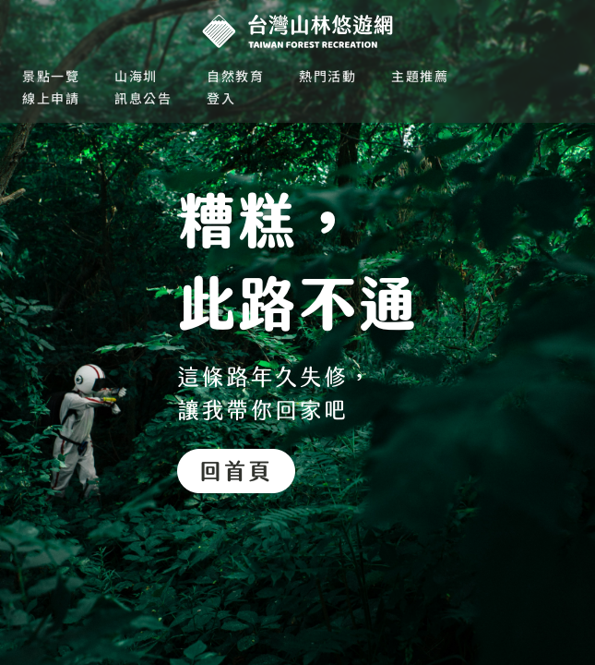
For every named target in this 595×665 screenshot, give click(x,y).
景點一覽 (50, 75)
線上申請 (50, 98)
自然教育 (235, 75)
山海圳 (136, 75)
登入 (221, 98)
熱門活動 (327, 75)
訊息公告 (143, 98)
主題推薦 (419, 75)
